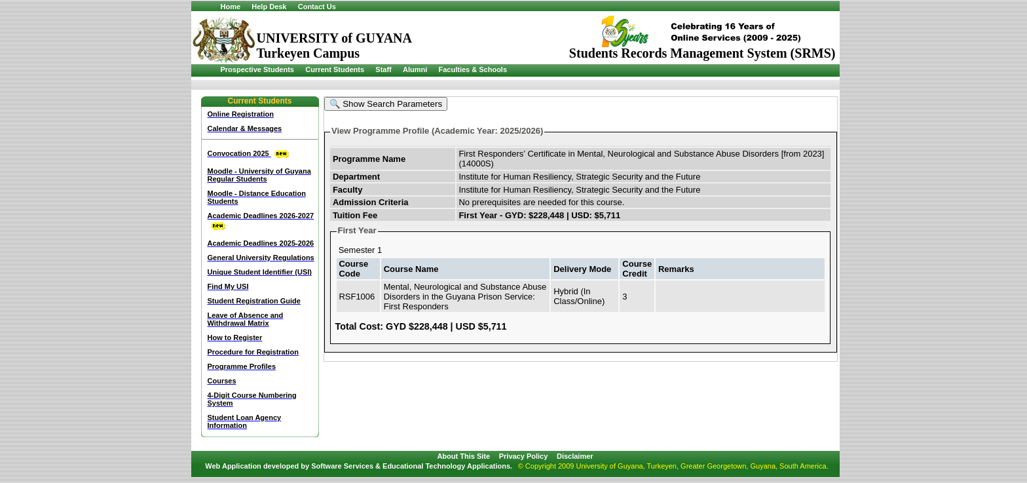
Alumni (415, 69)
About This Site (463, 456)
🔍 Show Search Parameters (386, 104)
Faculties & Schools (473, 69)
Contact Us (317, 6)
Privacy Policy (523, 456)
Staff (383, 69)
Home (231, 6)
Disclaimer (575, 456)
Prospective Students (257, 69)
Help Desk (269, 6)
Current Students (334, 69)
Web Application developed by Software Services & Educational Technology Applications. (358, 466)
